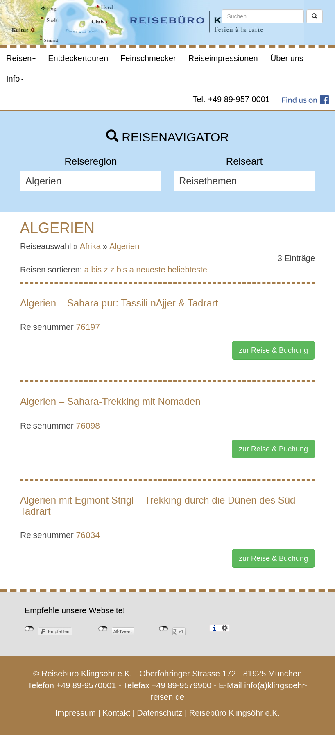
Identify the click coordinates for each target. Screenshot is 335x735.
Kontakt (116, 712)
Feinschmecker (148, 58)
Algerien (124, 246)
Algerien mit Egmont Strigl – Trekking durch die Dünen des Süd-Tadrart (159, 505)
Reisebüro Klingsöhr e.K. (234, 712)
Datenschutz (159, 712)
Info (15, 78)
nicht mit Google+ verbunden (163, 628)
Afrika (90, 246)
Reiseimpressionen (223, 58)
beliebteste (187, 269)
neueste (150, 269)
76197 (88, 326)
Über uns (286, 58)
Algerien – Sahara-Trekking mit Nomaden (110, 401)
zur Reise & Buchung (273, 350)
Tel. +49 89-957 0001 (231, 99)
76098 (88, 425)
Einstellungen (225, 628)
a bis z (96, 269)
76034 (88, 535)
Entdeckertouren (78, 58)
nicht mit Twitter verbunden (103, 628)
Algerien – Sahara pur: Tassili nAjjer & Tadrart (119, 303)
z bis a (122, 269)
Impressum (75, 712)
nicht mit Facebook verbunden (29, 628)
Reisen (21, 58)
